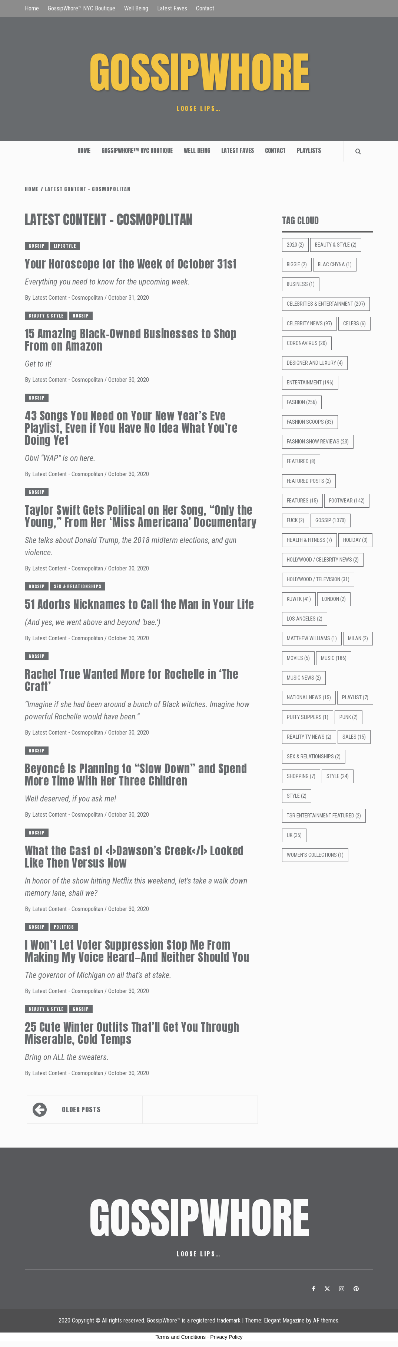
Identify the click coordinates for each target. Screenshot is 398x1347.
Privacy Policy (226, 1337)
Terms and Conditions (181, 1337)
